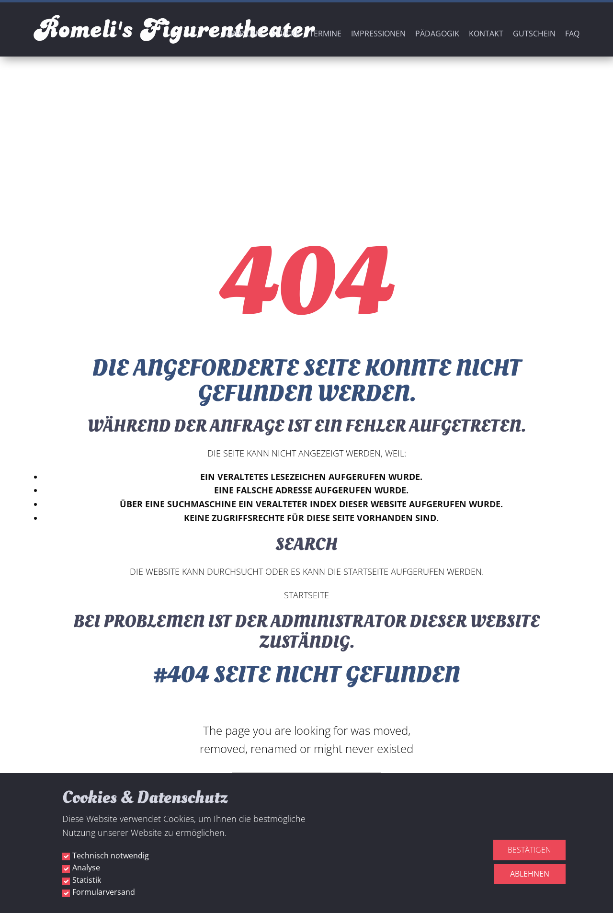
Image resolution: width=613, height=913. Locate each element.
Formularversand (103, 892)
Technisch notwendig (110, 855)
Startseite (306, 595)
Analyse (86, 867)
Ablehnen (529, 873)
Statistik (86, 880)
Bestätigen (529, 850)
